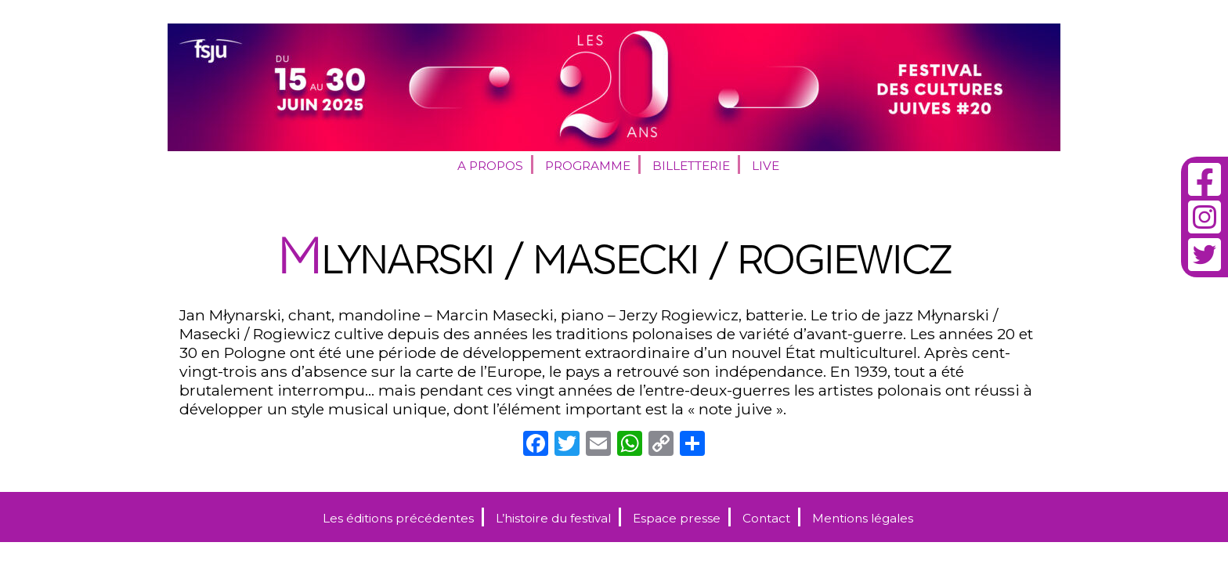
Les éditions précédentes (398, 518)
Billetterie (691, 165)
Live (765, 165)
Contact (766, 518)
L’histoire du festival (553, 518)
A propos (490, 165)
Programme (587, 165)
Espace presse (677, 518)
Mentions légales (862, 518)
